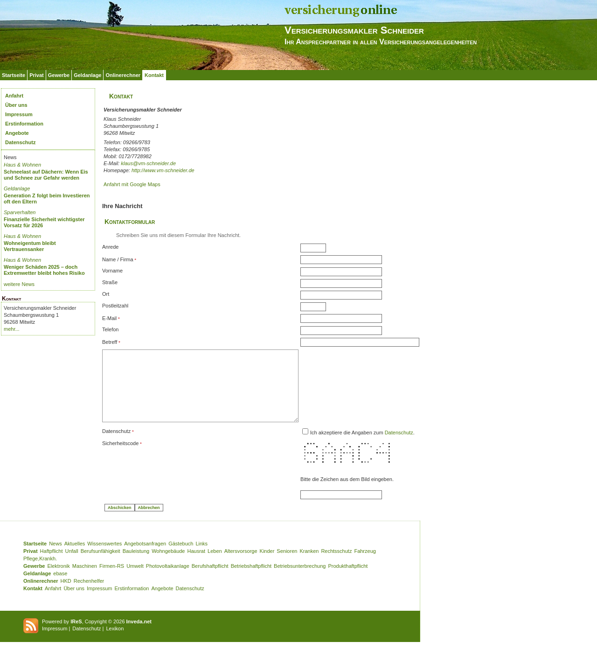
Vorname (112, 270)
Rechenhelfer (89, 595)
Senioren (287, 565)
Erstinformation (24, 123)
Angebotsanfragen (145, 557)
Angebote (17, 133)
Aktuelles (74, 557)
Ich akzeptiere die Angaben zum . (385, 446)
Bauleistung (136, 565)
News (55, 557)
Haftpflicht (51, 565)
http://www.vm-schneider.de (163, 170)
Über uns (16, 105)
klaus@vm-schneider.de (148, 163)
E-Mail (109, 318)
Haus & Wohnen (22, 164)
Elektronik (58, 580)
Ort (105, 294)
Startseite (13, 75)
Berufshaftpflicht (210, 580)
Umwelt (135, 580)
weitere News (19, 284)
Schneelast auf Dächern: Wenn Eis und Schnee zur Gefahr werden (46, 175)
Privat (36, 75)
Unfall (71, 565)
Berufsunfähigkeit (100, 565)
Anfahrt (14, 95)
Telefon (110, 329)
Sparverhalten (20, 212)
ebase (60, 587)
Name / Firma (117, 259)
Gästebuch (180, 557)
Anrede (110, 247)
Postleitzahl (115, 305)
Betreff (109, 342)
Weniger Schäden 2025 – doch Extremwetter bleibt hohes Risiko (44, 270)
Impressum (19, 114)
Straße (110, 282)
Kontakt (154, 75)
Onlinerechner (122, 75)
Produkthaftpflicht (348, 580)
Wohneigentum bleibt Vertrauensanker (30, 246)
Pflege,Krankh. (40, 572)
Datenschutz (20, 142)
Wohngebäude (168, 565)
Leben (215, 565)
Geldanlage (87, 75)
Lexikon (115, 642)
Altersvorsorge (240, 565)
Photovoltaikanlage (167, 580)
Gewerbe (58, 75)
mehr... (12, 329)
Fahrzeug (364, 565)
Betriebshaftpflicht (251, 580)
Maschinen (84, 580)
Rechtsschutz (336, 565)
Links (201, 557)
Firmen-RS (111, 580)
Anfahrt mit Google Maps (132, 184)
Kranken (309, 565)
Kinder (267, 565)
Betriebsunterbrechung (300, 580)
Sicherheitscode (120, 457)
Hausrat (196, 565)
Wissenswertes (104, 557)
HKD (66, 595)
